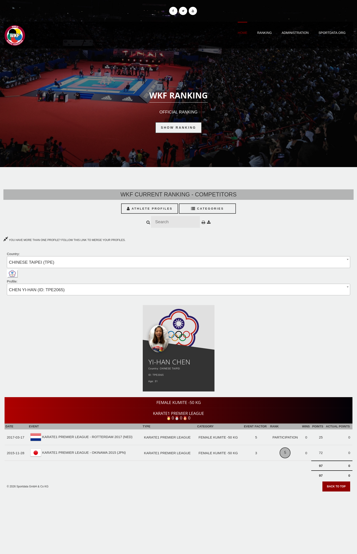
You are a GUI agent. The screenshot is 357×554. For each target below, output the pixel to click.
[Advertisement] (178, 521)
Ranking (264, 33)
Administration (295, 33)
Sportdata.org (332, 33)
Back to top (336, 486)
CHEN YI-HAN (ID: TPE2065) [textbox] (37, 289)
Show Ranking (178, 127)
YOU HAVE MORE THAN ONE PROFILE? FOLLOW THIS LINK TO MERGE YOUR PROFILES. (64, 240)
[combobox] (178, 262)
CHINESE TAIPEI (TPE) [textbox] (31, 262)
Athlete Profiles (150, 208)
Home (242, 33)
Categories (207, 208)
